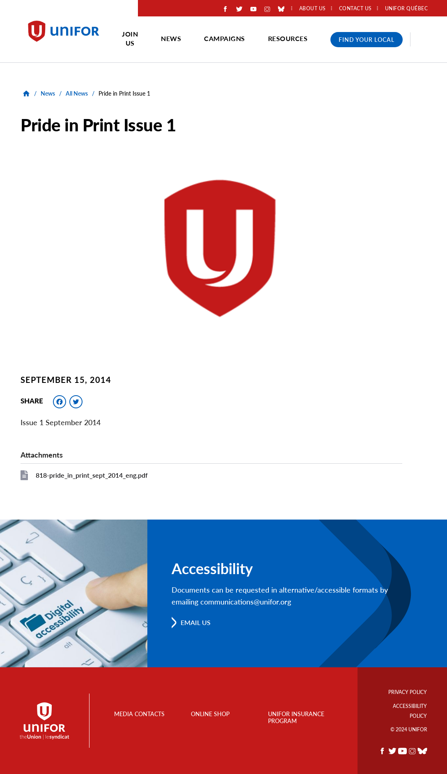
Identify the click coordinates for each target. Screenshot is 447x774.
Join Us (130, 38)
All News (77, 93)
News (171, 38)
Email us (196, 622)
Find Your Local (366, 39)
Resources (288, 38)
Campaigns (224, 38)
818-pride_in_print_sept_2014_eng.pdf (92, 475)
